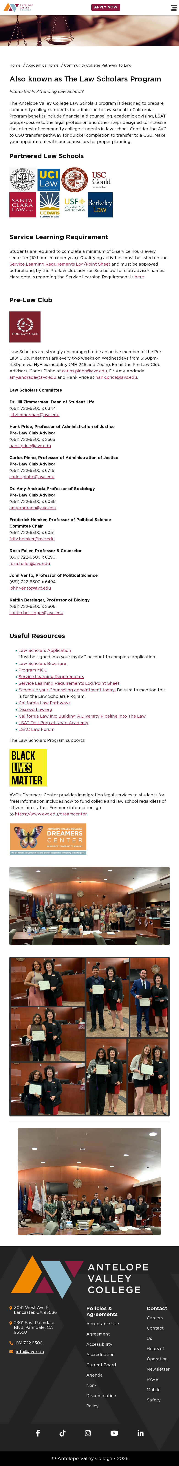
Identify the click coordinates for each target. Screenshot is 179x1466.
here (139, 277)
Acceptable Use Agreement (102, 1329)
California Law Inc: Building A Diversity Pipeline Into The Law (82, 716)
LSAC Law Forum (36, 730)
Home (15, 65)
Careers (155, 1318)
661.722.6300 (26, 1343)
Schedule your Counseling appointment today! (67, 690)
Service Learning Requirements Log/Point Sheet (59, 264)
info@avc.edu (26, 1351)
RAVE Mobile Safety (154, 1390)
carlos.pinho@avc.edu (84, 371)
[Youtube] (114, 1433)
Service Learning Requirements (51, 677)
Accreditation (100, 1355)
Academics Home (42, 65)
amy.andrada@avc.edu (32, 378)
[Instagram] (88, 1433)
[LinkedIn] (141, 1433)
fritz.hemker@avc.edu (32, 539)
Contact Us (155, 1333)
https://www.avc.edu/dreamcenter (51, 814)
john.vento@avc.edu (30, 588)
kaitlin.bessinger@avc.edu (36, 613)
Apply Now (105, 7)
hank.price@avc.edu (116, 378)
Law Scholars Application (45, 651)
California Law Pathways (45, 703)
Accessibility (99, 1345)
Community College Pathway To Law (97, 65)
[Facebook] (38, 1433)
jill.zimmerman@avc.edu (34, 415)
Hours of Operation (157, 1354)
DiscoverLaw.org (35, 710)
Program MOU (33, 670)
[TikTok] (62, 1433)
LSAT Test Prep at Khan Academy (53, 723)
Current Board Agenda (101, 1370)
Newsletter (158, 1369)
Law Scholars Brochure (42, 664)
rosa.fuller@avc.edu (29, 564)
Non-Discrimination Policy (101, 1396)
